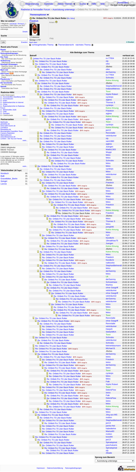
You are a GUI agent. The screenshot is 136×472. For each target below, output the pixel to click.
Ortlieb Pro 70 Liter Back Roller (47, 58)
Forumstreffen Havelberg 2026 (14, 97)
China (5, 104)
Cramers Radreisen (7, 133)
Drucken (130, 42)
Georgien (6, 113)
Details (25, 32)
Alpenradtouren (6, 135)
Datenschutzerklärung (55, 468)
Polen (5, 100)
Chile (5, 112)
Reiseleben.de (5, 129)
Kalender (48, 4)
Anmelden (123, 2)
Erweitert (24, 42)
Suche (82, 4)
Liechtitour (4, 127)
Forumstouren (8, 99)
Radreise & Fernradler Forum (35, 9)
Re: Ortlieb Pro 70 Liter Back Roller (51, 61)
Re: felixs (71, 18)
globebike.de (5, 124)
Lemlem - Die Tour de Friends (11, 139)
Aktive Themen (65, 4)
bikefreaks (4, 122)
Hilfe (94, 4)
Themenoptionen (39, 15)
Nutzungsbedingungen (73, 468)
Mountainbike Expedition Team (11, 131)
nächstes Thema (85, 45)
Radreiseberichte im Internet (13, 102)
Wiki (102, 4)
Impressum (41, 468)
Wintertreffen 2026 (9, 110)
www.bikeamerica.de (7, 137)
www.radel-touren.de (7, 126)
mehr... (25, 115)
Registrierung (32, 4)
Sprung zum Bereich (105, 457)
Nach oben (33, 42)
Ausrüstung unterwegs (64, 9)
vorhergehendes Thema (41, 45)
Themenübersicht (64, 45)
